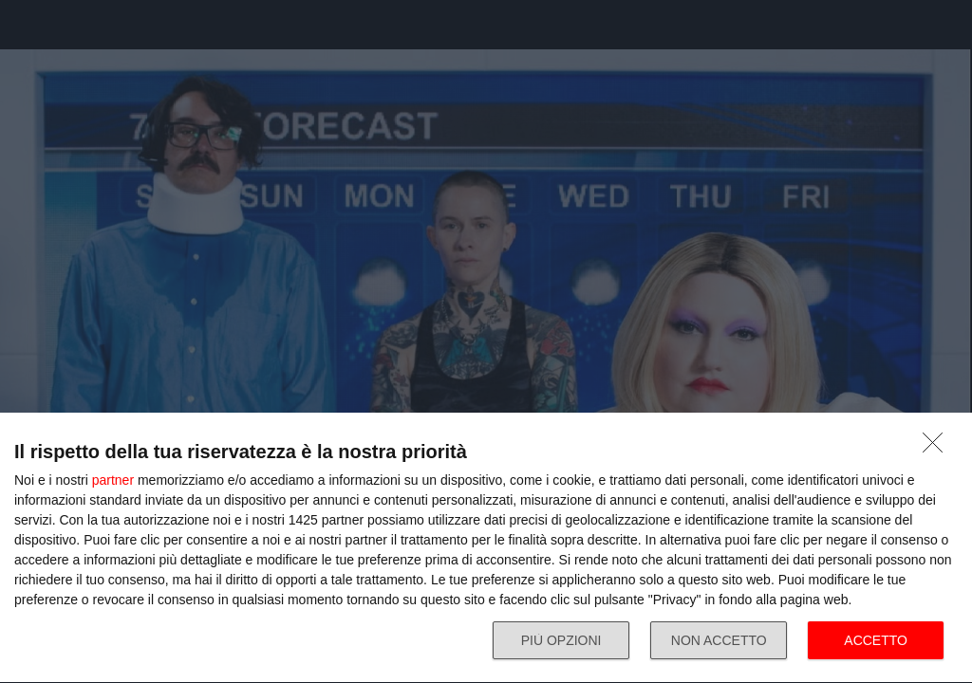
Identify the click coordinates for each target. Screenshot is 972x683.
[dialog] (486, 548)
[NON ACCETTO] (938, 448)
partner (113, 480)
